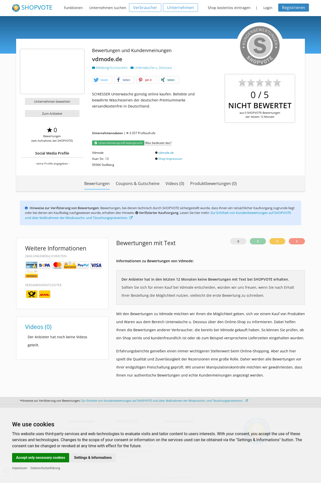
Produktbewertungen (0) (213, 183)
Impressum (19, 468)
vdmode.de (166, 153)
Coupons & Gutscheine (137, 183)
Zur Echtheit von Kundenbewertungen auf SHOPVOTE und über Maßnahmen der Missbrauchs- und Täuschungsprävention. (164, 400)
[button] (102, 80)
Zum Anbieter (52, 113)
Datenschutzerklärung (45, 468)
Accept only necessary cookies (40, 458)
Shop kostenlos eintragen (229, 7)
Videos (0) (175, 183)
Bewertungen (97, 183)
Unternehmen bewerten (52, 101)
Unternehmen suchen (107, 7)
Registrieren (293, 7)
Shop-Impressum (170, 159)
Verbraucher (145, 7)
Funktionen (73, 7)
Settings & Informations (93, 458)
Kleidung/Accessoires (110, 67)
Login (267, 7)
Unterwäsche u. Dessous (151, 67)
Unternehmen (180, 7)
